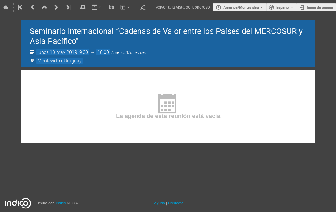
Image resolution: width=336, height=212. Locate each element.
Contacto (175, 203)
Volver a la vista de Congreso (182, 7)
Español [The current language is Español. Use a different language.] (282, 7)
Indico (61, 203)
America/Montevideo (241, 7)
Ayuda (159, 203)
